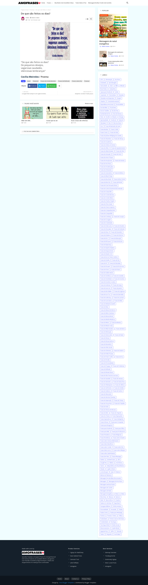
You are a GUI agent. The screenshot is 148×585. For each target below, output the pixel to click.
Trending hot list (110, 556)
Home (43, 3)
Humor (102, 466)
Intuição (102, 469)
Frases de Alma (120, 151)
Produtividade (104, 522)
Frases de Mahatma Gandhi (107, 304)
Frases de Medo (104, 322)
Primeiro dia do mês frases (116, 519)
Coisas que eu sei (51, 120)
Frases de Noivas (104, 338)
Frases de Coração (119, 216)
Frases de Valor (104, 406)
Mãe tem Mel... (26, 120)
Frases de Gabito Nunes (106, 272)
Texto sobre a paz (80, 3)
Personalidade (104, 509)
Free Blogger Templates (66, 582)
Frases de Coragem (105, 220)
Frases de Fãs (115, 260)
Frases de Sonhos (118, 391)
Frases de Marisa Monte (106, 316)
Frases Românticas (105, 438)
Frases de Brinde (117, 182)
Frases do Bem (104, 413)
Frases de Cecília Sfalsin (106, 198)
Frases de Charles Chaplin (107, 201)
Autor (28, 81)
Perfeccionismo (117, 506)
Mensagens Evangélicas (106, 494)
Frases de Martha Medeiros (107, 319)
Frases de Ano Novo (105, 163)
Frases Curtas (104, 132)
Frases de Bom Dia (105, 182)
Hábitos (111, 463)
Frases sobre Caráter (106, 447)
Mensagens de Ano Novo (115, 481)
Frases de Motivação (105, 332)
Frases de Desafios (119, 226)
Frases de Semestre (105, 382)
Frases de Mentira (116, 322)
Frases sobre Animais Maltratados (109, 441)
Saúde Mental (115, 528)
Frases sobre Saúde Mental (107, 453)
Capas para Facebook (106, 92)
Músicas (111, 497)
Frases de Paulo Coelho (106, 357)
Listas (112, 472)
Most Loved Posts (110, 563)
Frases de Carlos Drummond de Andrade (111, 188)
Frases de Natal (119, 335)
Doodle (108, 117)
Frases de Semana (118, 378)
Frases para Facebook (106, 428)
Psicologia (113, 522)
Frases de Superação (106, 400)
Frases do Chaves (105, 416)
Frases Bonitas (104, 129)
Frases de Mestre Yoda (106, 325)
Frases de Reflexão (63, 81)
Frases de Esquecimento (106, 251)
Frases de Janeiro (117, 288)
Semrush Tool (74, 559)
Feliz (109, 123)
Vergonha (109, 534)
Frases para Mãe (104, 431)
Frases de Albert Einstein (106, 151)
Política (121, 515)
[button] (127, 3)
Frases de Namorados (106, 335)
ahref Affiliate (74, 563)
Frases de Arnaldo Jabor (106, 167)
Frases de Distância (105, 235)
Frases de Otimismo (105, 350)
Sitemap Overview (110, 552)
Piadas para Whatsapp (116, 512)
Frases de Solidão (119, 388)
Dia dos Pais (115, 110)
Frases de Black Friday (106, 176)
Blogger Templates (90, 582)
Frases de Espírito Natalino (107, 248)
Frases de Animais (119, 160)
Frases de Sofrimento (106, 388)
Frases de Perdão (105, 360)
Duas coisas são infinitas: (79, 120)
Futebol (102, 459)
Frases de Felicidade (115, 263)
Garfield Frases (111, 459)
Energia (121, 117)
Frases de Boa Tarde (119, 179)
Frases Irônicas (104, 422)
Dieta (101, 117)
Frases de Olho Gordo (106, 347)
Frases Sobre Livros (105, 450)
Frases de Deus (104, 232)
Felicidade (103, 123)
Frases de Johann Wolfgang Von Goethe (110, 135)
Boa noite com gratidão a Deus (64, 3)
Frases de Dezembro (116, 232)
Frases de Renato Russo (106, 372)
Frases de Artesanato (106, 170)
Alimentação (109, 79)
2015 (101, 79)
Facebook (33, 86)
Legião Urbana (111, 469)
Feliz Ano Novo (117, 123)
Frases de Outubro (119, 350)
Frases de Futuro (115, 269)
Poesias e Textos (111, 515)
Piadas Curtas (104, 512)
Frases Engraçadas (117, 416)
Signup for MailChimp (76, 552)
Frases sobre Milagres (119, 450)
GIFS (119, 459)
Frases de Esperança (105, 244)
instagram (73, 566)
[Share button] (59, 86)
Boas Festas (103, 89)
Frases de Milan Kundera (106, 329)
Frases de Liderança (105, 297)
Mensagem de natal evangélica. (108, 42)
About (67, 579)
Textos (102, 534)
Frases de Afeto (104, 148)
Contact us (75, 579)
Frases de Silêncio (120, 385)
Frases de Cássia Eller (106, 191)
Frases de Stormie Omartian (107, 397)
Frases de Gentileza (105, 276)
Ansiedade (103, 82)
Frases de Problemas (118, 366)
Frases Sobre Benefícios (106, 444)
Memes (118, 472)
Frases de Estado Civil (106, 254)
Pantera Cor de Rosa (105, 503)
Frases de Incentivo (119, 279)
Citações (102, 101)
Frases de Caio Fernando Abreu (108, 185)
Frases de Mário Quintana (107, 313)
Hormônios (119, 463)
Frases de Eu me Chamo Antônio (109, 257)
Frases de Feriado (105, 266)
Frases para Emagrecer (106, 425)
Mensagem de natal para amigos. (115, 53)
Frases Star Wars (104, 456)
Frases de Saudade (105, 378)
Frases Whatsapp (116, 456)
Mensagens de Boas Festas (107, 484)
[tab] (43, 3)
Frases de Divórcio (118, 235)
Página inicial (24, 10)
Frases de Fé (103, 263)
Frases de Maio (104, 307)
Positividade (103, 519)
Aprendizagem (113, 82)
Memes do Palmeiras (106, 475)
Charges (119, 98)
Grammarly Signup (110, 559)
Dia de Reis (113, 107)
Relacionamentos (105, 528)
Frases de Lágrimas (119, 291)
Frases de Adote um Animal (107, 145)
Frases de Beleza (119, 173)
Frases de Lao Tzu (105, 294)
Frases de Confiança (105, 216)
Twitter (43, 86)
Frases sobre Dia (77, 81)
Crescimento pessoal (113, 101)
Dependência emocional (106, 104)
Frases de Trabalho (119, 403)
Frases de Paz (119, 357)
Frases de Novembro (106, 344)
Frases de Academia (105, 142)
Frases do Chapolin (116, 413)
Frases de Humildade (106, 279)
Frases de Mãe (118, 301)
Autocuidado (103, 86)
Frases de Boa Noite (105, 179)
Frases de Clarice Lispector (107, 207)
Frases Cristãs (114, 129)
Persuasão (113, 509)
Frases (49, 3)
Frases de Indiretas (105, 285)
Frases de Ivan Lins (105, 288)
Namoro (118, 497)
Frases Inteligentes (118, 419)
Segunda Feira (104, 531)
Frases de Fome (104, 269)
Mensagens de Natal (105, 491)
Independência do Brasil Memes (115, 466)
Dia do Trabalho (104, 110)
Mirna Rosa (103, 497)
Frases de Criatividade (106, 223)
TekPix (112, 531)
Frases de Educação (115, 238)
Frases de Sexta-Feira (119, 382)
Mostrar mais (89, 103)
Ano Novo (117, 79)
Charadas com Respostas (107, 98)
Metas (122, 494)
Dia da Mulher (119, 104)
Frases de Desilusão (119, 229)
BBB (116, 86)
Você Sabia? (117, 534)
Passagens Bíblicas (105, 506)
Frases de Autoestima (106, 173)
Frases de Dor (104, 238)
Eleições (114, 117)
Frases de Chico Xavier (106, 204)
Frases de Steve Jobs (105, 394)
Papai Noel (117, 503)
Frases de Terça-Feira (106, 403)
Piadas (121, 509)
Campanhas (112, 89)
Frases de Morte (120, 329)
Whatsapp (52, 86)
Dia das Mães (104, 107)
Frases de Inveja (117, 285)
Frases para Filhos (119, 428)
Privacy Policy (86, 579)
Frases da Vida (114, 132)
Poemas (32, 10)
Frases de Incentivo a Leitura (108, 282)
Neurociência (109, 500)
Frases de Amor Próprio (106, 157)
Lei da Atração (104, 472)
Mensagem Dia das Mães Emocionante (110, 478)
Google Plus (103, 463)
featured (35, 81)
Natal (101, 500)
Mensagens (103, 481)
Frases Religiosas (116, 434)
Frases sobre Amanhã (119, 438)
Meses (117, 494)
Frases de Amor (117, 154)
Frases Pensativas (105, 434)
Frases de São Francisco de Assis (109, 375)
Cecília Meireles (30, 76)
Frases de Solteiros (105, 391)
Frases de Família (105, 260)
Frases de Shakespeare (106, 385)
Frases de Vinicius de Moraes (108, 410)
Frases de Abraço (119, 139)
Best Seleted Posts (76, 556)
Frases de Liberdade (118, 294)
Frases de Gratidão (118, 276)
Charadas (121, 95)
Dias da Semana (117, 114)
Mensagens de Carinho (106, 487)
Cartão (116, 92)
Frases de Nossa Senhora (107, 341)
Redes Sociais (115, 525)
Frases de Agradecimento (118, 148)
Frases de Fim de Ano (118, 266)
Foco (101, 126)
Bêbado (122, 86)
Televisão (118, 531)
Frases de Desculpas (105, 229)
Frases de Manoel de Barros (107, 310)
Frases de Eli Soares (105, 241)
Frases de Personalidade (107, 363)
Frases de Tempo (118, 400)
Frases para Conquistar (117, 422)
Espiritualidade (104, 120)
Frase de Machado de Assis (113, 126)
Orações (117, 500)
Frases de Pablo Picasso (106, 353)
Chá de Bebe (112, 95)
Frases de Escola (117, 241)
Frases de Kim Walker (106, 291)
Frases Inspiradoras (105, 419)
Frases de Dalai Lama (106, 226)
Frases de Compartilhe (106, 213)
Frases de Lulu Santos (106, 301)
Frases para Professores (118, 431)
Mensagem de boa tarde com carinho (99, 3)
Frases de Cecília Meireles (48, 81)
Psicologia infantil (105, 525)
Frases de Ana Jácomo (106, 160)
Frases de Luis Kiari (119, 297)
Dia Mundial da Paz (105, 114)
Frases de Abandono (106, 139)
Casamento (103, 95)
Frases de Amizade (105, 154)
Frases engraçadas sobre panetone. (115, 62)
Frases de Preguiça (105, 366)
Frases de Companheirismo (107, 210)
